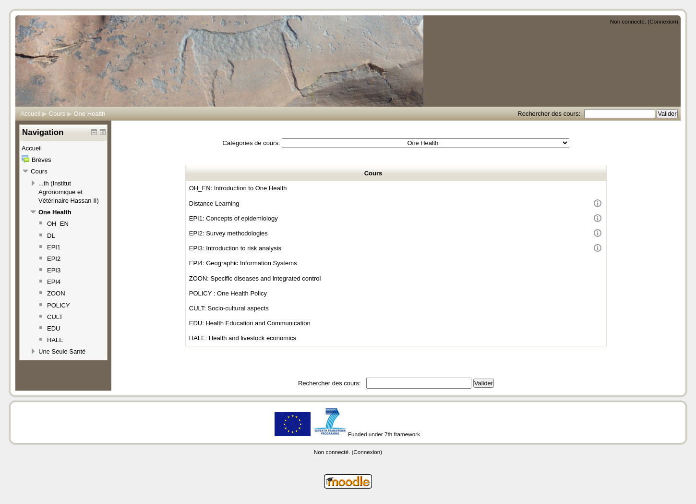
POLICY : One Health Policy (228, 293)
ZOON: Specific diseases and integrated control (255, 278)
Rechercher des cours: (549, 113)
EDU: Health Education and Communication (250, 323)
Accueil (30, 113)
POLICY (58, 305)
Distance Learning (214, 203)
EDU (53, 328)
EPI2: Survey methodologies (228, 233)
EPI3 (53, 270)
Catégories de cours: (251, 143)
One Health (90, 113)
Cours (57, 113)
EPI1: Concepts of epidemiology (233, 218)
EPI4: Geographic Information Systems (243, 263)
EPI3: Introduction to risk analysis (235, 248)
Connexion (662, 21)
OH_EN (58, 223)
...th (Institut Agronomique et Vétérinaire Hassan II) (68, 192)
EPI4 (53, 281)
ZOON (56, 293)
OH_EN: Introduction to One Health (238, 188)
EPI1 (53, 247)
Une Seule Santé (61, 351)
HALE (55, 340)
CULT (55, 316)
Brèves (41, 159)
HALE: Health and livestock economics (242, 338)
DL (51, 235)
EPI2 (53, 258)
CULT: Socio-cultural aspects (229, 308)
